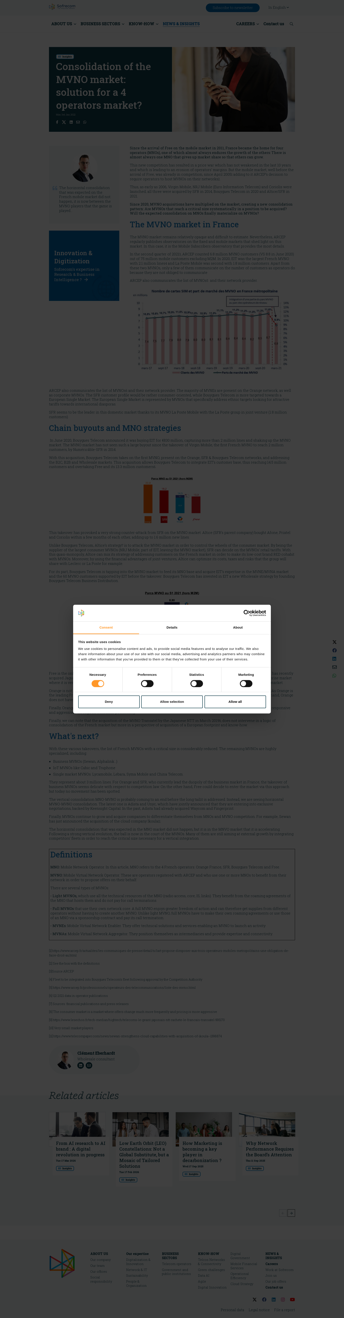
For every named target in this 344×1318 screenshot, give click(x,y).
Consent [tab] (106, 627)
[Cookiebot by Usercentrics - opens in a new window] (247, 613)
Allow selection (172, 702)
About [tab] (238, 627)
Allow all (235, 702)
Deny (109, 702)
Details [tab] (172, 627)
